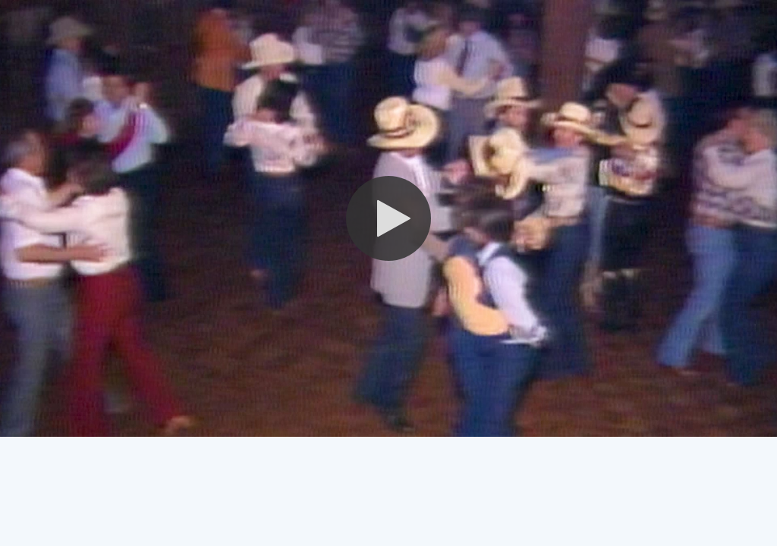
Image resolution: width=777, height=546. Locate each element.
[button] (388, 218)
